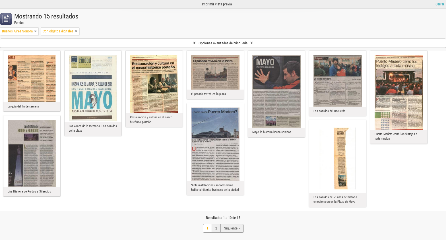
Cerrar (439, 4)
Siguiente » (232, 228)
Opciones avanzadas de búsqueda (223, 43)
